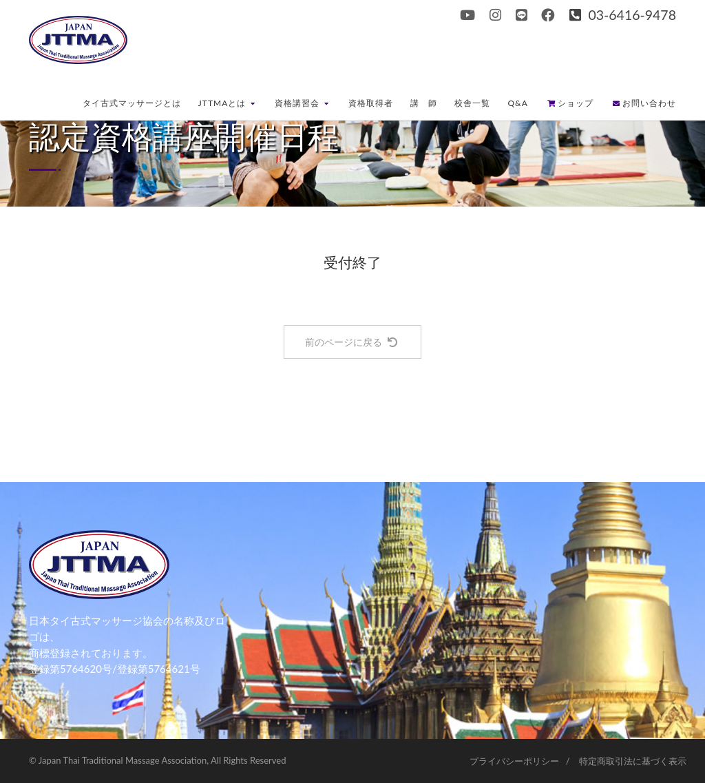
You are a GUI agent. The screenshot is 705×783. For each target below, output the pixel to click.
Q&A (517, 103)
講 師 (423, 103)
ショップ (570, 103)
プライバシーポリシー (514, 760)
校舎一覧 (472, 103)
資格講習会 (302, 103)
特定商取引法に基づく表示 (632, 760)
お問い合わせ (644, 103)
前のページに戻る (351, 342)
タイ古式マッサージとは (132, 103)
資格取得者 (370, 103)
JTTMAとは (227, 103)
